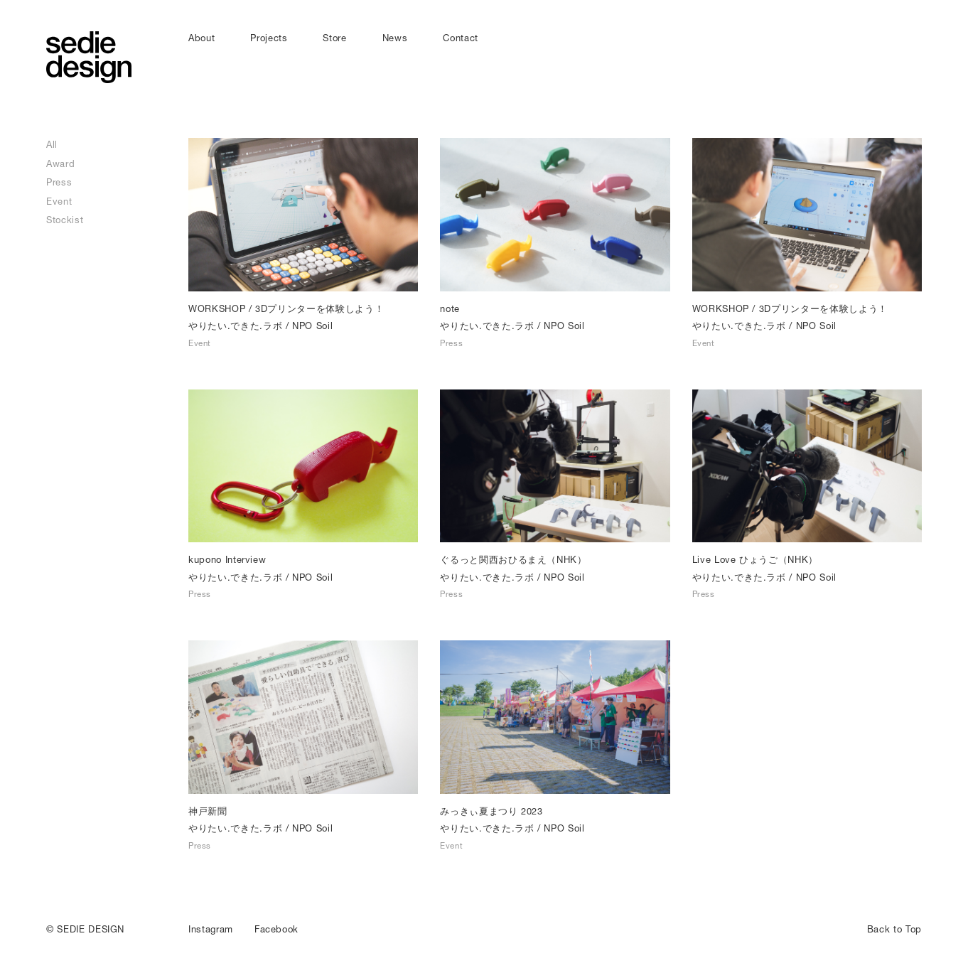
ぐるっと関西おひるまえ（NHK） (513, 559)
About (201, 37)
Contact (460, 37)
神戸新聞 (207, 811)
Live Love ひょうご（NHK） (755, 559)
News (395, 37)
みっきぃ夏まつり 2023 (491, 811)
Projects (268, 37)
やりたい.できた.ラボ (235, 325)
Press (59, 182)
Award (60, 163)
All (52, 144)
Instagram (210, 929)
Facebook (276, 929)
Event (59, 201)
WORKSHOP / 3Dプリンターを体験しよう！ (286, 308)
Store (334, 37)
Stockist (64, 219)
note (450, 308)
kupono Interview (227, 559)
